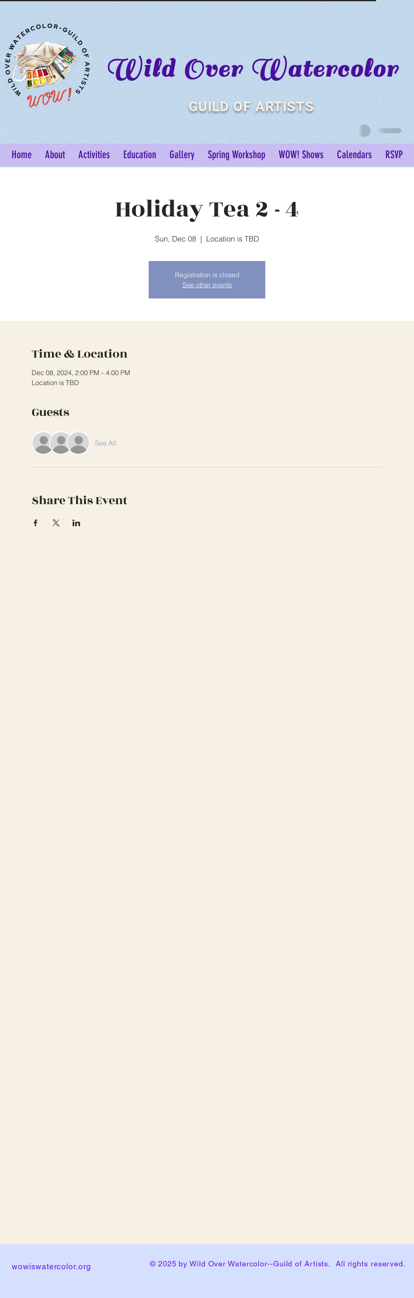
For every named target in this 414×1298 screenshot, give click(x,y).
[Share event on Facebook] (36, 523)
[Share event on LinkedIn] (76, 523)
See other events (207, 285)
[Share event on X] (56, 523)
